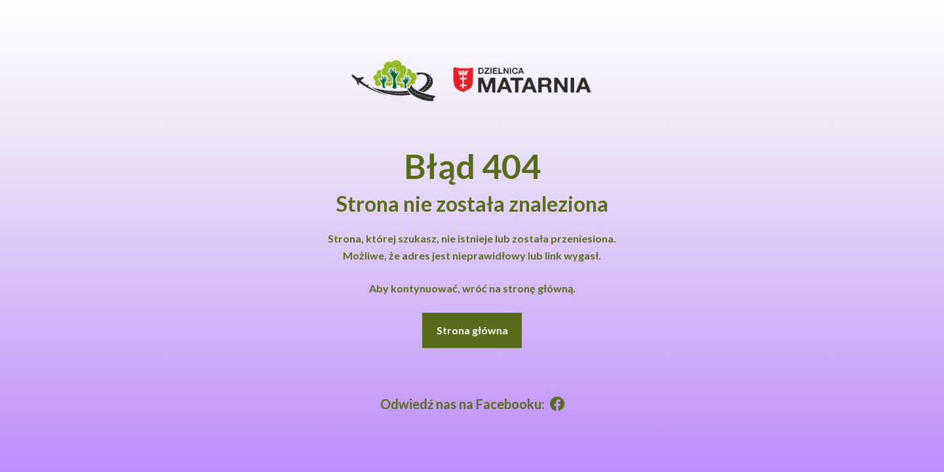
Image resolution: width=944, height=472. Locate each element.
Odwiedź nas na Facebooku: (472, 404)
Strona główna (472, 330)
